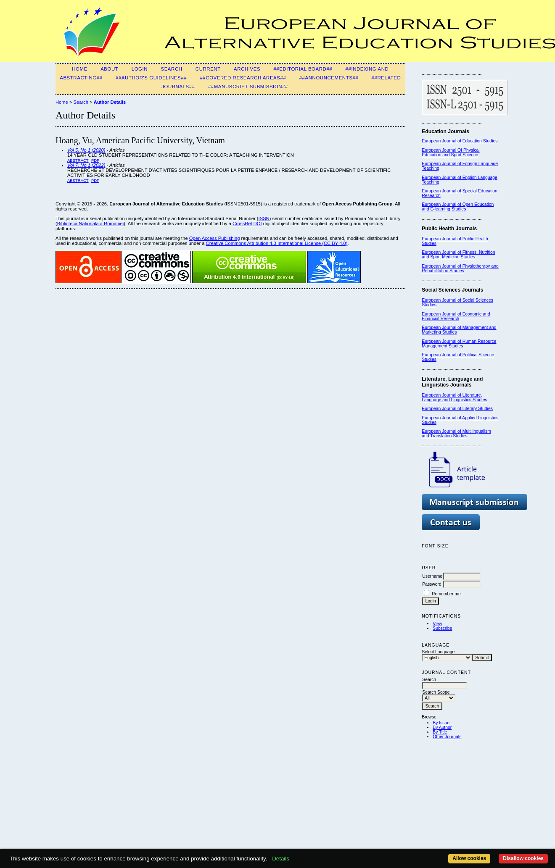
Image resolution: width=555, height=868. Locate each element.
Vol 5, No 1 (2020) (86, 150)
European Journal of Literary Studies (457, 408)
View (437, 623)
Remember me (446, 594)
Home (79, 68)
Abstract (78, 160)
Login (140, 68)
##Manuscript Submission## (248, 86)
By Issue (441, 723)
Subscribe (442, 628)
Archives (247, 68)
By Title (440, 732)
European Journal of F (443, 163)
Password (431, 584)
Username (432, 576)
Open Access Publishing (214, 238)
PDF (95, 160)
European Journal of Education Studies (459, 141)
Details (280, 858)
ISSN (264, 218)
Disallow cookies (523, 858)
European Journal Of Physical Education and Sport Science (450, 152)
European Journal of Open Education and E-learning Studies (458, 206)
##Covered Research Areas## (243, 77)
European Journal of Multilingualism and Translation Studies (456, 433)
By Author (442, 727)
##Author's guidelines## (151, 77)
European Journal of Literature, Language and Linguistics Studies (454, 397)
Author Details (110, 102)
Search (171, 68)
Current (208, 68)
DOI (258, 223)
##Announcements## (329, 77)
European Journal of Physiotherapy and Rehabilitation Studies (460, 268)
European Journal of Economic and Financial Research (456, 316)
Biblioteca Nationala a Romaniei (90, 223)
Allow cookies (469, 858)
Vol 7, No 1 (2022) (86, 165)
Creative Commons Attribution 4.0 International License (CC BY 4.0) (277, 243)
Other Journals (447, 736)
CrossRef (242, 223)
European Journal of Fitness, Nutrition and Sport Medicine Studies (458, 254)
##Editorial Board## (302, 68)
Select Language (438, 652)
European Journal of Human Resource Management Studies (459, 343)
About (109, 68)
